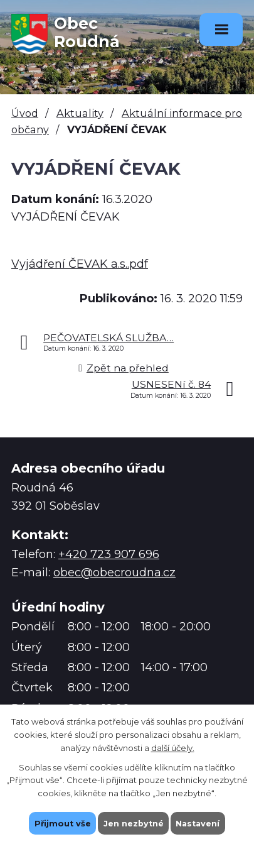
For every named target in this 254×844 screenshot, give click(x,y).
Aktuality (79, 113)
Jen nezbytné (133, 823)
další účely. (172, 747)
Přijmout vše (61, 823)
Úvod (24, 113)
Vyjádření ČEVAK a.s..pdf (79, 264)
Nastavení (199, 823)
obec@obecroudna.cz (114, 572)
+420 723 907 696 (108, 554)
